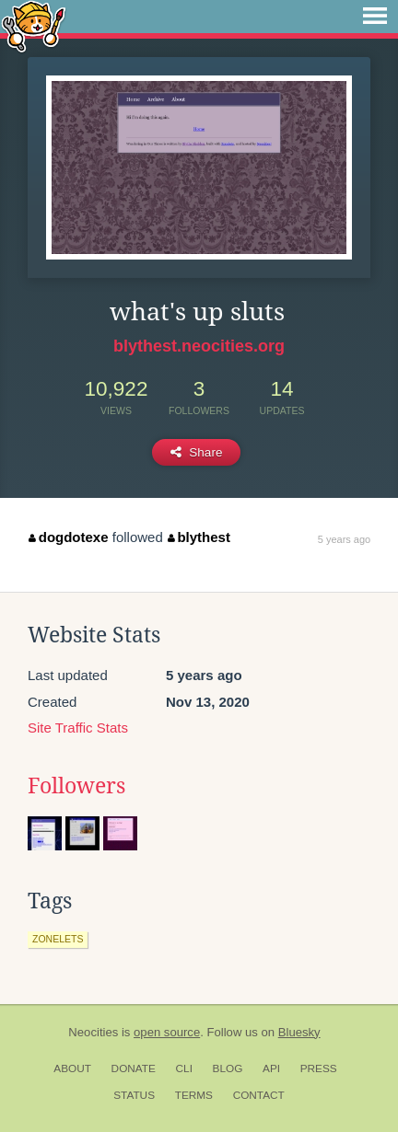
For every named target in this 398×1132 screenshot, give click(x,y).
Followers (76, 786)
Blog (228, 1068)
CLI (184, 1068)
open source (167, 1032)
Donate (133, 1068)
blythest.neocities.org (199, 346)
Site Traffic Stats (78, 727)
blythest (199, 537)
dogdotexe (68, 537)
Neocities (93, 1032)
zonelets (57, 938)
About (72, 1068)
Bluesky (299, 1032)
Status (134, 1095)
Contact (259, 1095)
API (271, 1068)
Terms (194, 1095)
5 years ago (344, 539)
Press (318, 1068)
